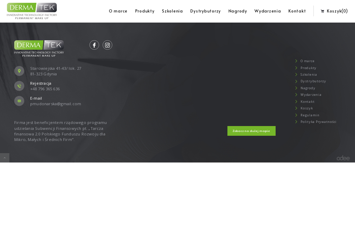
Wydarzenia (267, 11)
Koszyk (302, 108)
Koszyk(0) (334, 11)
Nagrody (237, 11)
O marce (118, 11)
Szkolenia (172, 11)
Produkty (145, 11)
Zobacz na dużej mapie (251, 130)
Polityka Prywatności (314, 121)
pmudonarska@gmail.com (55, 103)
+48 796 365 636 (45, 88)
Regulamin (306, 115)
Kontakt (297, 11)
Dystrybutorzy (205, 11)
